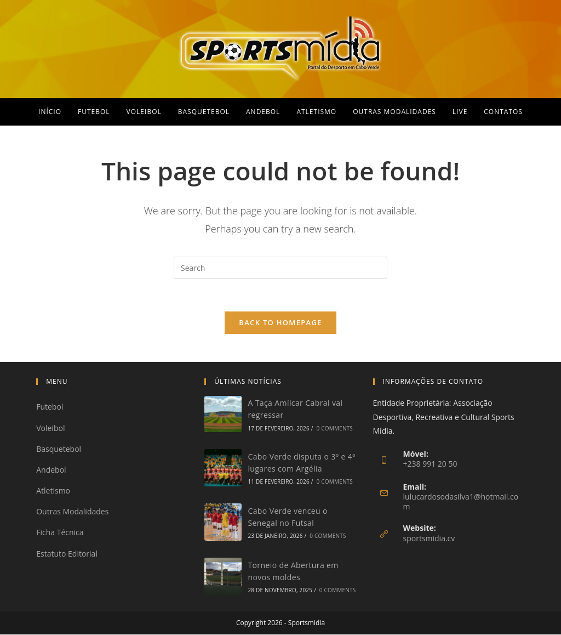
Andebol (51, 470)
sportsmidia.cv (429, 539)
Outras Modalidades (72, 512)
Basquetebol (58, 449)
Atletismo (53, 491)
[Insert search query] (280, 268)
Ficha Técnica (59, 533)
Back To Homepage (280, 323)
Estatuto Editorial (67, 553)
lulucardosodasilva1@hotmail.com (461, 502)
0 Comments (335, 428)
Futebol (49, 407)
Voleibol (50, 428)
